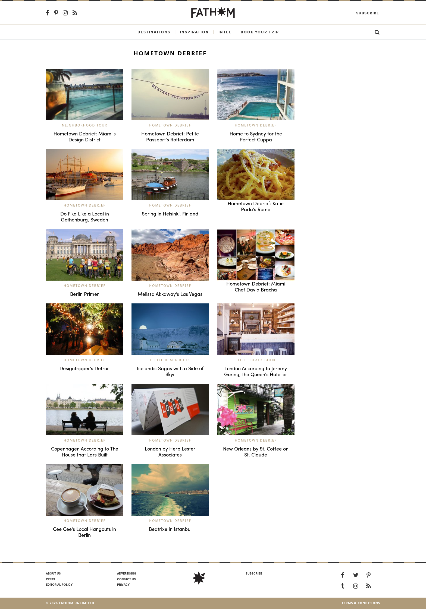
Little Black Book (170, 360)
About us (53, 573)
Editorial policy (59, 584)
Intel (224, 31)
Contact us (126, 579)
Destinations (153, 31)
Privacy (123, 584)
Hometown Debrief (170, 125)
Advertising (126, 573)
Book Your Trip (260, 31)
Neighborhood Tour (85, 125)
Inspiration (194, 31)
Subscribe (367, 12)
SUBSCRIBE (254, 573)
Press (50, 579)
